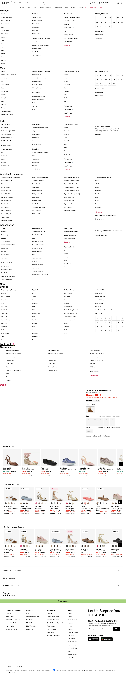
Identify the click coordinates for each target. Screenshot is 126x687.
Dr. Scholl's (4, 310)
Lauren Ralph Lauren (70, 316)
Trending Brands (69, 247)
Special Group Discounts (55, 630)
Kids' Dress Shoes (102, 162)
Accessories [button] (58, 7)
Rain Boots (4, 162)
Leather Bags (4, 248)
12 (105, 26)
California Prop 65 (110, 677)
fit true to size (116, 416)
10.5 (122, 22)
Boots (2, 81)
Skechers (66, 151)
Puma (65, 147)
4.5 (101, 18)
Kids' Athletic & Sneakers (72, 177)
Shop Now (98, 170)
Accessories (68, 14)
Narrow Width (99, 31)
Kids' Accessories (69, 239)
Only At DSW (99, 290)
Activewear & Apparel (38, 231)
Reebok (97, 204)
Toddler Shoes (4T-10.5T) (8, 131)
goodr (65, 260)
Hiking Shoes (4, 98)
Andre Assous (68, 293)
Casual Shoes (5, 24)
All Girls (92, 367)
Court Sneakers (36, 42)
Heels (2, 44)
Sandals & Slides (53, 370)
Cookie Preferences (10, 680)
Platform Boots (73, 627)
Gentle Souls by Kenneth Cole (72, 310)
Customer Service (11, 636)
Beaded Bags (4, 235)
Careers (49, 621)
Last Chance (94, 375)
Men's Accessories (70, 235)
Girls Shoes (36, 124)
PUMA (97, 200)
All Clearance (94, 372)
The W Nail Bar (52, 637)
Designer (67, 24)
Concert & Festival (70, 21)
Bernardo (66, 300)
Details (115, 398)
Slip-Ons (3, 104)
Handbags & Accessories (13, 370)
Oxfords (34, 106)
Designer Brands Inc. (54, 624)
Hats (33, 255)
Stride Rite (67, 154)
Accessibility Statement (74, 677)
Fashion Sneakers (6, 190)
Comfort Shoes (5, 30)
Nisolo (65, 323)
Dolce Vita (4, 306)
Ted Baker (67, 330)
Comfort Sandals (37, 20)
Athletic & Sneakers (6, 17)
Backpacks (4, 231)
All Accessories (37, 228)
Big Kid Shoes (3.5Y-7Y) (8, 137)
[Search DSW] (28, 2)
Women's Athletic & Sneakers (10, 177)
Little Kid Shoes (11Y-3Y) (8, 134)
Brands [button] (73, 7)
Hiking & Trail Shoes (7, 194)
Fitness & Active (37, 248)
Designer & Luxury (37, 241)
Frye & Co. (4, 316)
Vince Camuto (5, 340)
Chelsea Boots (72, 649)
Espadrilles (4, 37)
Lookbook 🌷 (82, 7)
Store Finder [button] (10, 633)
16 (114, 84)
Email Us (8, 621)
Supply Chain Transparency (44, 677)
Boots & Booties (5, 20)
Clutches (3, 238)
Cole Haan (67, 85)
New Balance (67, 141)
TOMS (2, 336)
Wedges (3, 64)
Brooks (66, 81)
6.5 (118, 18)
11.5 (101, 26)
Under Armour (36, 336)
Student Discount (53, 627)
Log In (28, 621)
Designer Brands (69, 290)
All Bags (3, 228)
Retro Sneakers (5, 204)
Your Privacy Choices (59, 677)
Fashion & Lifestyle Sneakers (40, 45)
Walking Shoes (36, 55)
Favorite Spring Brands (8, 290)
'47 (65, 250)
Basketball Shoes (37, 184)
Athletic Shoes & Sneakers (41, 38)
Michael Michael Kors (70, 320)
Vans (33, 340)
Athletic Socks (5, 266)
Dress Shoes (4, 34)
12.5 (122, 79)
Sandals (3, 57)
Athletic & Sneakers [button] (45, 7)
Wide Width (99, 35)
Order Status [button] (10, 624)
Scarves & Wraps (37, 258)
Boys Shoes (36, 149)
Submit (117, 636)
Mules (2, 50)
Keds (33, 306)
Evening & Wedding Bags (8, 245)
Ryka (33, 326)
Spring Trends (68, 35)
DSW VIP (29, 630)
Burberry (66, 303)
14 (105, 84)
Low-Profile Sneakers (7, 197)
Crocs (65, 88)
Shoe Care (35, 261)
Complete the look (101, 270)
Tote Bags (4, 258)
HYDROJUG (67, 263)
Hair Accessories (37, 251)
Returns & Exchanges (13, 627)
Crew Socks (4, 273)
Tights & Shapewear (7, 279)
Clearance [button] (93, 7)
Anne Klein (4, 293)
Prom (65, 31)
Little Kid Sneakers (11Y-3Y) (72, 190)
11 (97, 26)
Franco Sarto (4, 313)
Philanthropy (51, 633)
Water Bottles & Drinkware (40, 274)
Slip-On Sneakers (37, 52)
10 (118, 22)
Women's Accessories (71, 232)
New (66, 7)
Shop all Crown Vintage (92, 392)
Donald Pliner (68, 306)
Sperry (66, 101)
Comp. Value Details (87, 677)
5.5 (110, 18)
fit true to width (115, 428)
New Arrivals (68, 42)
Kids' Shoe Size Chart (7, 141)
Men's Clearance (53, 350)
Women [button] (22, 7)
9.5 (114, 22)
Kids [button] (35, 7)
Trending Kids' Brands (71, 124)
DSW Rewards (31, 633)
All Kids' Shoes (6, 146)
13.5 (101, 84)
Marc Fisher (4, 323)
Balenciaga (67, 297)
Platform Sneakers (6, 200)
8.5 (105, 22)
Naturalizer (4, 326)
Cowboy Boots (72, 655)
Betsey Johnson (5, 297)
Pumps (3, 54)
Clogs (2, 27)
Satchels (3, 251)
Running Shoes (36, 48)
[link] (11, 479)
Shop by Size (5, 124)
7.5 (97, 22)
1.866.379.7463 (11, 630)
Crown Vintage (99, 300)
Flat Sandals (35, 27)
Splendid (66, 326)
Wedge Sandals (36, 34)
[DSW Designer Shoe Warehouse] (5, 3)
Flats (2, 40)
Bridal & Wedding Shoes (72, 17)
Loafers (3, 47)
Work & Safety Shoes (71, 38)
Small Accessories (37, 265)
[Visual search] (43, 3)
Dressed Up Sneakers (38, 96)
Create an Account (32, 624)
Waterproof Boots (6, 108)
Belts (33, 238)
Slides (70, 624)
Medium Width (100, 92)
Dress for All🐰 (69, 109)
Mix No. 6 (98, 306)
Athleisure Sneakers (6, 180)
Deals (100, 7)
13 (109, 26)
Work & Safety (72, 662)
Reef (65, 98)
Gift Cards (29, 636)
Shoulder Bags (5, 255)
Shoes (3, 14)
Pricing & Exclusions (99, 677)
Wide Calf (98, 38)
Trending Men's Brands (71, 71)
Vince (65, 333)
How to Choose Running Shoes (105, 215)
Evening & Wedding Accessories (108, 265)
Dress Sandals (36, 24)
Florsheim (66, 91)
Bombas (66, 257)
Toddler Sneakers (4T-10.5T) (72, 187)
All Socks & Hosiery (7, 263)
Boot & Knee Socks (6, 269)
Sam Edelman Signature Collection (105, 310)
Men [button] (29, 7)
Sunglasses (35, 268)
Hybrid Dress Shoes (38, 99)
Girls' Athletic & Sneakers (71, 180)
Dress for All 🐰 (69, 28)
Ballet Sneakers (5, 184)
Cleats (3, 159)
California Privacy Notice (21, 677)
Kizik (33, 310)
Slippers (3, 60)
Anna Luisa (98, 293)
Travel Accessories (37, 271)
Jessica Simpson (5, 320)
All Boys (92, 364)
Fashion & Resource (53, 643)
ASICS (97, 184)
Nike (65, 94)
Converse (66, 134)
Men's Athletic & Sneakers (40, 177)
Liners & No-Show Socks (8, 276)
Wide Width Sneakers (7, 220)
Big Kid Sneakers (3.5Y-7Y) (72, 194)
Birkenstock (67, 78)
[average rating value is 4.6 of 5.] (91, 401)
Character (4, 156)
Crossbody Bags (5, 241)
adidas (66, 75)
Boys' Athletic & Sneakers (71, 184)
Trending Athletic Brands (103, 177)
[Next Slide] (121, 471)
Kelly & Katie (99, 303)
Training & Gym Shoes (7, 214)
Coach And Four (100, 297)
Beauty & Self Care (37, 235)
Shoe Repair (51, 640)
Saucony (34, 330)
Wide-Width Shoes (6, 111)
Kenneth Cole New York (70, 313)
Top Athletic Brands (38, 290)
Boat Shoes (4, 78)
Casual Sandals (36, 17)
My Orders (29, 627)
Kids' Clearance (95, 350)
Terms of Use (32, 677)
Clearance (67, 45)
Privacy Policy (9, 677)
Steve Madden (5, 333)
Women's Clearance (12, 350)
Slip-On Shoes (36, 144)
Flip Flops (35, 30)
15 (109, 84)
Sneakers (71, 643)
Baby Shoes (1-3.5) (6, 127)
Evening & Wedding (37, 245)
